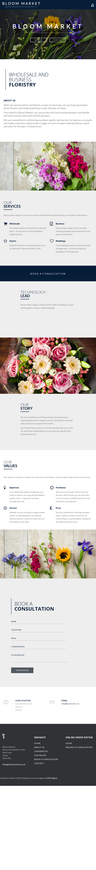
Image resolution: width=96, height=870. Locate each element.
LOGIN (69, 743)
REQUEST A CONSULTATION (79, 747)
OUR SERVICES (41, 751)
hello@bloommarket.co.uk (70, 704)
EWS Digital (52, 778)
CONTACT (39, 763)
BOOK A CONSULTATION (48, 273)
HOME (37, 743)
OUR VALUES (40, 755)
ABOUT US (39, 747)
